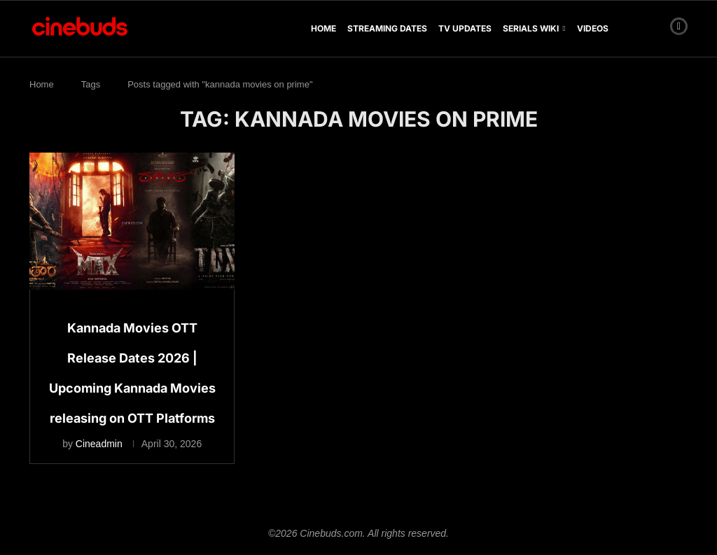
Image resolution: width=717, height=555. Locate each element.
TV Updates (465, 28)
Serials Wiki (531, 28)
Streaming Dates (387, 28)
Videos (592, 28)
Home (323, 28)
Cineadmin (99, 443)
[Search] (655, 29)
